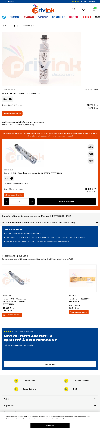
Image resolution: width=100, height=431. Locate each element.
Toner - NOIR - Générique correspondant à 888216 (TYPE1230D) (33, 173)
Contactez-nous (8, 1)
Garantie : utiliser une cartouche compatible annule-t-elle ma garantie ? (38, 241)
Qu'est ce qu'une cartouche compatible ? (25, 233)
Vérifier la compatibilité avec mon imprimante (50, 123)
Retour (7, 26)
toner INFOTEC (26, 25)
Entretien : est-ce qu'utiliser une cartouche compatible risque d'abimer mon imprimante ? (46, 237)
